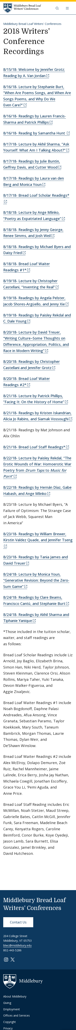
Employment (11, 1009)
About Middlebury (14, 996)
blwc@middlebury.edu (17, 945)
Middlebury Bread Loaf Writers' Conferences (32, 24)
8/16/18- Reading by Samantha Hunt (34, 133)
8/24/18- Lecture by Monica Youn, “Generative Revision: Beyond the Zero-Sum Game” (36, 580)
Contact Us (18, 922)
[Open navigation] (68, 8)
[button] (57, 8)
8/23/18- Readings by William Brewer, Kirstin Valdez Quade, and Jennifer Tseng (38, 536)
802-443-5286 (12, 950)
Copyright (9, 1022)
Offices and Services (16, 1015)
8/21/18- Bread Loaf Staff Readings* (34, 447)
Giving (7, 1003)
